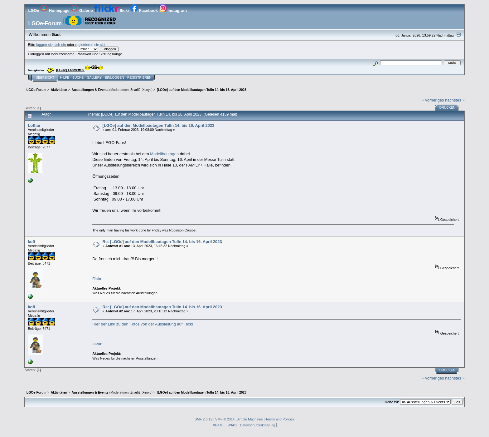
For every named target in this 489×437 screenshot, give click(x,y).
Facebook (144, 10)
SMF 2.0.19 (203, 419)
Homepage (55, 10)
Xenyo (146, 90)
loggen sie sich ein (51, 44)
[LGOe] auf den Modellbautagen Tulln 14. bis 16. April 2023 (159, 125)
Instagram (173, 10)
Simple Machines (249, 419)
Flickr (96, 279)
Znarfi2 (135, 90)
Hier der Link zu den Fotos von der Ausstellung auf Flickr (142, 324)
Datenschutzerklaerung (257, 425)
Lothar (34, 125)
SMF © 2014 (225, 419)
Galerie (82, 10)
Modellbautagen (165, 153)
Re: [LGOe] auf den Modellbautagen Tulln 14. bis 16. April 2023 (162, 241)
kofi (31, 241)
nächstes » (454, 100)
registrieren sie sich (90, 44)
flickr (112, 10)
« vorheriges (433, 100)
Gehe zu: (392, 402)
